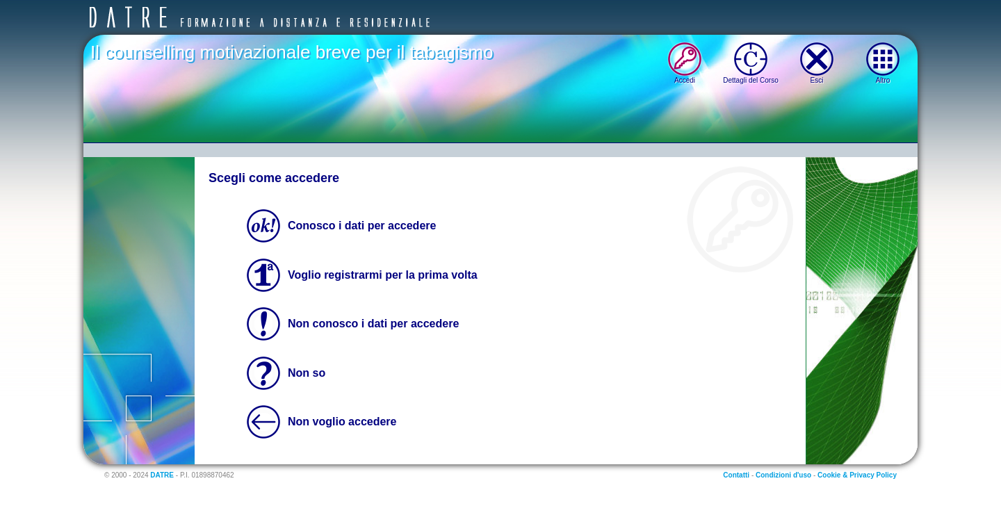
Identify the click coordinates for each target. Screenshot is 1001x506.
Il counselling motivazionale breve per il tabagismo (292, 52)
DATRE (162, 475)
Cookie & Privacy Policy (857, 475)
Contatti (736, 475)
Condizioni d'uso (783, 475)
